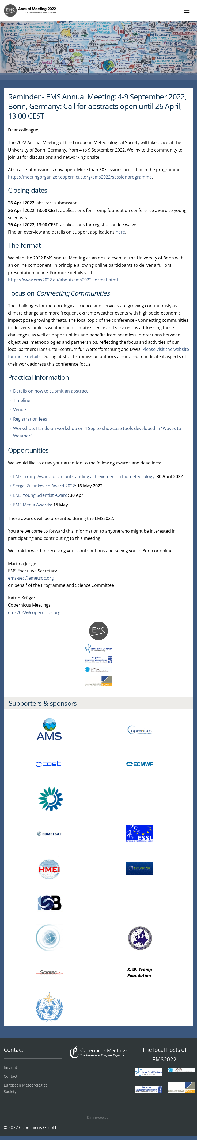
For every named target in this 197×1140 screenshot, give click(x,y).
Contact (10, 1076)
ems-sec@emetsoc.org (31, 578)
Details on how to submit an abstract (50, 391)
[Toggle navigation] (186, 10)
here (120, 232)
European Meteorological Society (26, 1088)
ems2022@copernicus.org (34, 612)
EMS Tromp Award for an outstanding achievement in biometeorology (83, 476)
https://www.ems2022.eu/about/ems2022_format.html (63, 280)
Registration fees (30, 419)
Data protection (98, 1117)
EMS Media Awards (32, 505)
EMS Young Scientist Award (40, 495)
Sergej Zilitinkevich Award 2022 (44, 486)
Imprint (10, 1067)
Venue (19, 410)
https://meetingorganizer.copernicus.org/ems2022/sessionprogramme (80, 177)
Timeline (21, 400)
